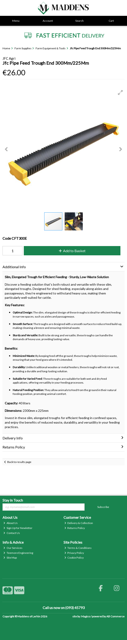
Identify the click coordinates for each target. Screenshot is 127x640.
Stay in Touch (12, 500)
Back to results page (19, 462)
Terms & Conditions (78, 548)
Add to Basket (72, 251)
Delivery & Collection (78, 523)
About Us (10, 523)
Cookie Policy (74, 557)
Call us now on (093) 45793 (64, 607)
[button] (120, 92)
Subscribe (103, 507)
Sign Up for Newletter (17, 528)
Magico (85, 616)
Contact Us (11, 533)
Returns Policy (74, 528)
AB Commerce (115, 616)
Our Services (12, 548)
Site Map (10, 557)
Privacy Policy (74, 553)
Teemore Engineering (18, 553)
